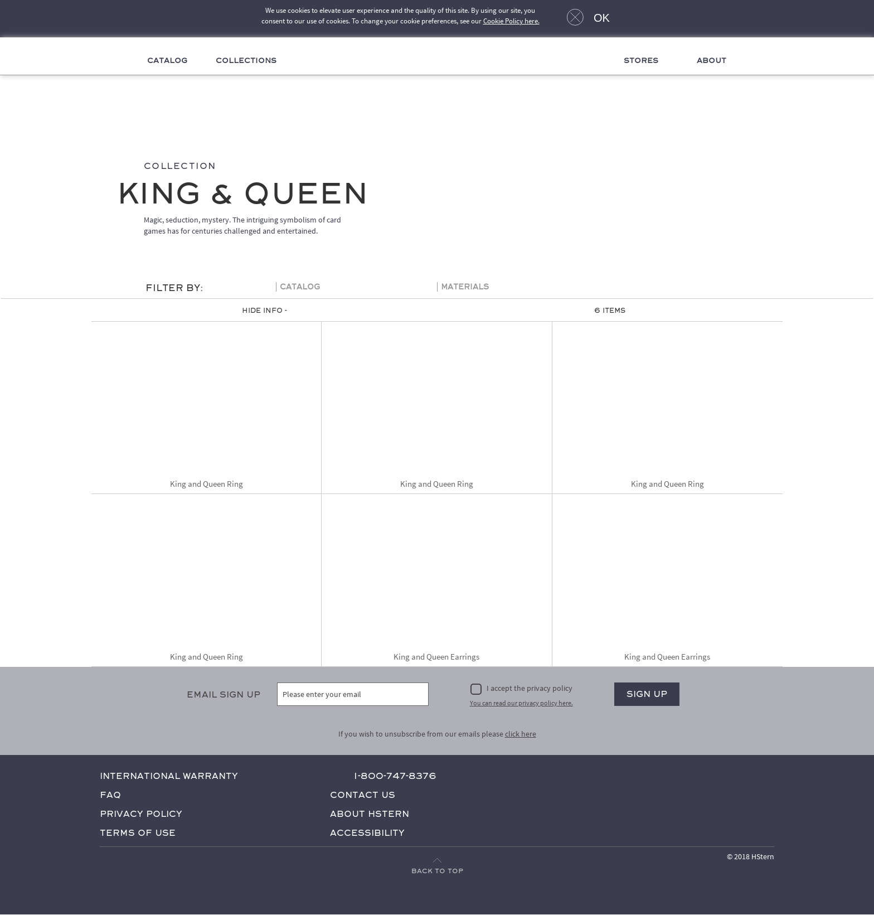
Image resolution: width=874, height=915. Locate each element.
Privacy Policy (141, 814)
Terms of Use (138, 832)
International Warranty (169, 776)
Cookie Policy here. (511, 21)
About (715, 61)
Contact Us (362, 795)
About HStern (369, 814)
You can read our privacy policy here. (521, 703)
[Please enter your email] (353, 694)
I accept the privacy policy (529, 689)
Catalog (164, 61)
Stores (643, 61)
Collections (244, 61)
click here (520, 734)
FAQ (110, 795)
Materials (465, 287)
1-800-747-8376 (394, 776)
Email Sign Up (223, 695)
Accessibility (367, 832)
